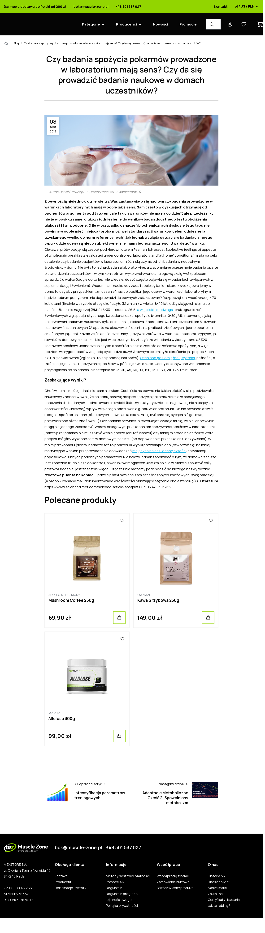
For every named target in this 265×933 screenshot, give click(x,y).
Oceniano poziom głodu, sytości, (168, 358)
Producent (63, 882)
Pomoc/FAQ (115, 882)
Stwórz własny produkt (175, 888)
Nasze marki (217, 888)
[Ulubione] (122, 520)
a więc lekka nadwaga (155, 309)
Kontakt (221, 6)
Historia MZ (217, 876)
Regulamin (114, 888)
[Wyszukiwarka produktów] (213, 24)
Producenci (126, 24)
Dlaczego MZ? (219, 882)
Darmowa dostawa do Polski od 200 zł (35, 6)
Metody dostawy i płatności (128, 876)
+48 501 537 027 (128, 6)
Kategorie (91, 24)
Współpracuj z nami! (173, 876)
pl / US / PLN (247, 6)
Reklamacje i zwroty (70, 888)
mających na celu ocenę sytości (159, 451)
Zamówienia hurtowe (173, 882)
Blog (16, 43)
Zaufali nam (217, 893)
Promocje (188, 24)
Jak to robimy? (219, 905)
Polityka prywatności (122, 905)
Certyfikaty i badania (224, 899)
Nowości (160, 24)
